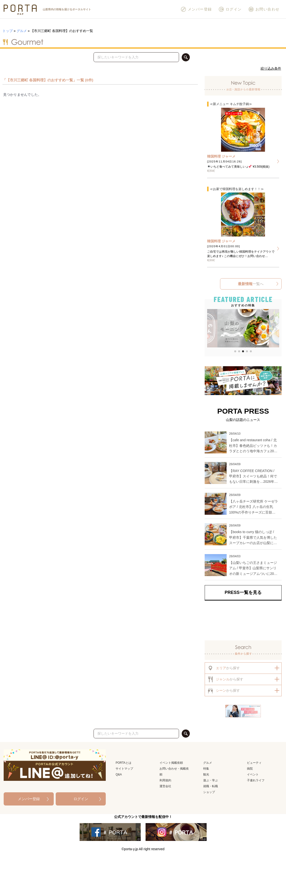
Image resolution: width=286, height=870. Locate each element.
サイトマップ (124, 768)
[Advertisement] (243, 620)
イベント (253, 774)
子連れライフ (256, 780)
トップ (7, 31)
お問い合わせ (264, 9)
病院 (250, 768)
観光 (206, 774)
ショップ (209, 792)
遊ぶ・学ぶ (210, 780)
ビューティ (254, 762)
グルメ (22, 31)
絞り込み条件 (271, 68)
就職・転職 (210, 786)
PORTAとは (123, 762)
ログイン (230, 9)
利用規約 (165, 780)
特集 (206, 768)
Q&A (119, 774)
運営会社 (165, 786)
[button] (210, 329)
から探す (223, 668)
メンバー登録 (196, 9)
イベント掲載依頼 (171, 762)
